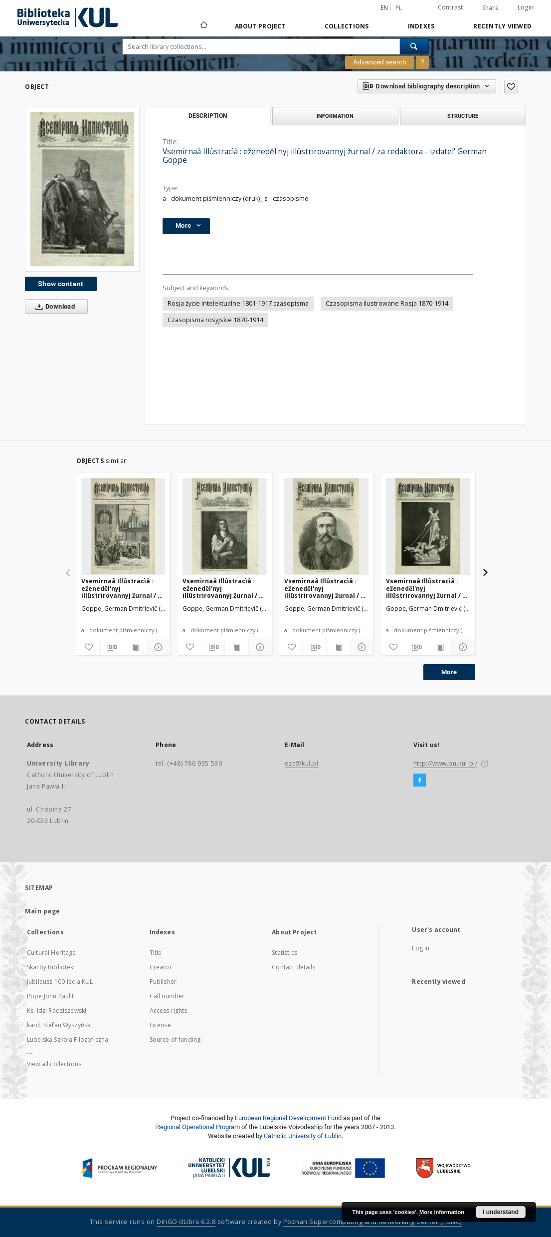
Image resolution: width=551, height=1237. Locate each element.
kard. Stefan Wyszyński (59, 1025)
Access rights (168, 1010)
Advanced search (379, 62)
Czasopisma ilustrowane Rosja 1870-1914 (387, 303)
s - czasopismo (286, 198)
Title (156, 952)
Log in (420, 948)
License (160, 1025)
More (449, 672)
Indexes (421, 26)
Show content (61, 284)
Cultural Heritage (51, 952)
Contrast (450, 7)
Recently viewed (502, 26)
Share (490, 8)
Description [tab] (207, 115)
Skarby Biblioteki (51, 967)
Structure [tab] (462, 115)
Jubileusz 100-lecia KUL (60, 981)
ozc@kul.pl (302, 763)
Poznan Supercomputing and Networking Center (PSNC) (372, 1222)
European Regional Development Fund (288, 1118)
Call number (167, 996)
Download (53, 307)
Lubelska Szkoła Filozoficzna (67, 1039)
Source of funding (175, 1039)
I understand (501, 1212)
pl (398, 7)
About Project (260, 26)
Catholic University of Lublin (303, 1136)
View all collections (54, 1064)
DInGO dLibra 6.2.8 (186, 1222)
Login (526, 7)
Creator (161, 967)
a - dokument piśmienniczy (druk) (211, 198)
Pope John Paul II (51, 996)
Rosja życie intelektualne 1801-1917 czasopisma (238, 303)
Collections (347, 26)
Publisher (163, 981)
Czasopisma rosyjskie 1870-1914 (215, 320)
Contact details (293, 967)
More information (441, 1212)
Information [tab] (335, 115)
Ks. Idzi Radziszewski (56, 1010)
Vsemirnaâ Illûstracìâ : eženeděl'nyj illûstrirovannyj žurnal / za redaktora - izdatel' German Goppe (123, 588)
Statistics (284, 952)
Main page (42, 911)
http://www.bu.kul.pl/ (445, 763)
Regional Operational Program (198, 1127)
